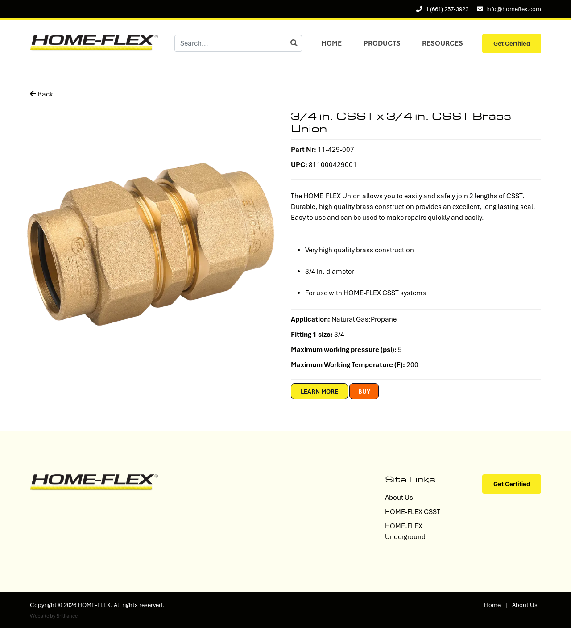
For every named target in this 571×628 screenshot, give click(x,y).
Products (382, 43)
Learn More (319, 391)
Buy (364, 391)
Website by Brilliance (54, 616)
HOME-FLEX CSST (412, 511)
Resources (442, 43)
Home (331, 43)
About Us (399, 497)
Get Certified (511, 43)
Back (41, 94)
